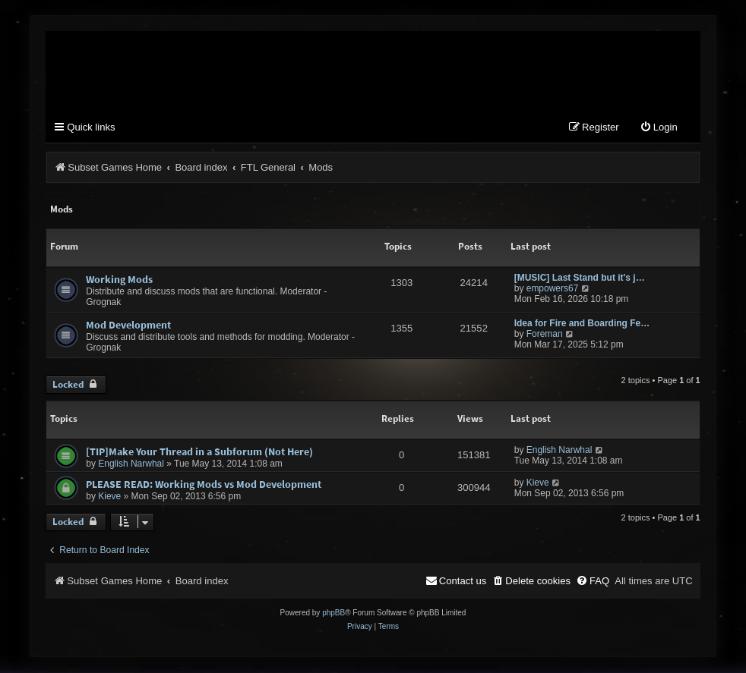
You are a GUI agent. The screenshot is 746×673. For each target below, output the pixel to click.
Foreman (544, 335)
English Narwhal (131, 465)
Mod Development (128, 326)
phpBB (333, 613)
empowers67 (552, 290)
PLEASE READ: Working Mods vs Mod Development (203, 485)
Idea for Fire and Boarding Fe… (582, 324)
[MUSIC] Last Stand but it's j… (579, 279)
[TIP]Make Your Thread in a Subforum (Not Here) (199, 453)
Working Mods (119, 281)
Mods (61, 209)
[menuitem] (659, 129)
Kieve (109, 497)
